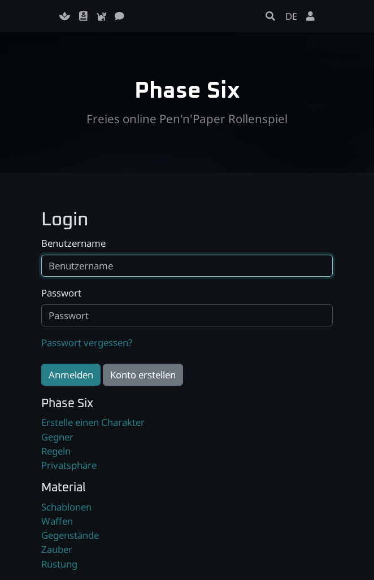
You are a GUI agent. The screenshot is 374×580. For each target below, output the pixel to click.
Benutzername (73, 243)
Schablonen (66, 506)
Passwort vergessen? (86, 342)
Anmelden (71, 374)
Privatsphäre (69, 465)
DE (291, 16)
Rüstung (59, 563)
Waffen (57, 520)
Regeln (56, 450)
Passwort (61, 292)
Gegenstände (70, 535)
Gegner (57, 436)
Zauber (56, 549)
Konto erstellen (143, 374)
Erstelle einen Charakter (93, 422)
